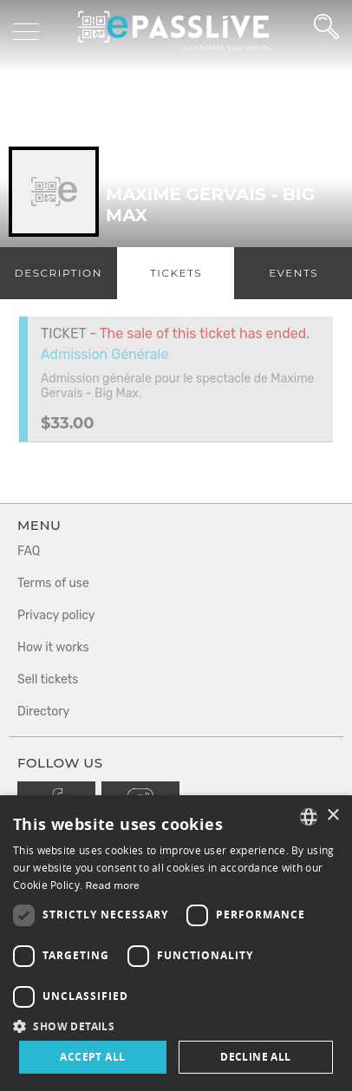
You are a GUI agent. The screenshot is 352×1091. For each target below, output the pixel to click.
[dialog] (176, 943)
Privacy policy (56, 615)
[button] (176, 1025)
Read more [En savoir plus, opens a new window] (113, 885)
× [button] (332, 815)
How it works (53, 647)
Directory (43, 711)
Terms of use (53, 583)
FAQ (28, 551)
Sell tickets (47, 679)
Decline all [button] (255, 1056)
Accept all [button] (92, 1056)
